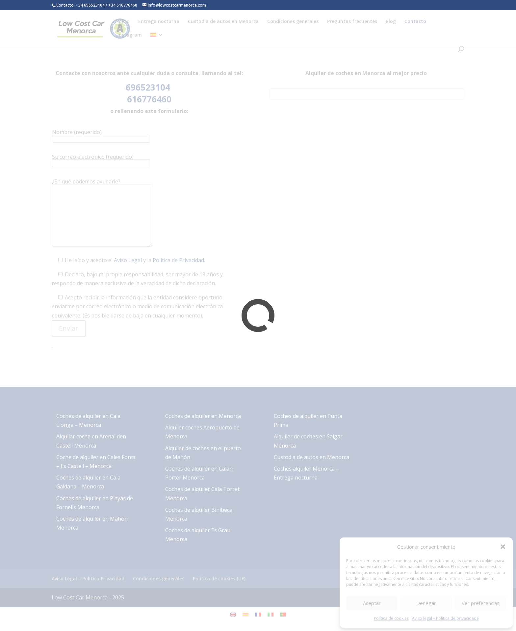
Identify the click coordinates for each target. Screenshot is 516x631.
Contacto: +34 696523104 (80, 5)
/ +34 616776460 (121, 5)
